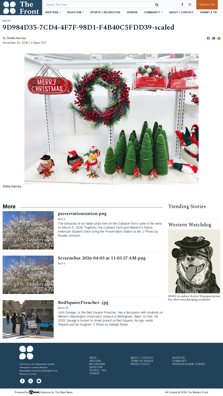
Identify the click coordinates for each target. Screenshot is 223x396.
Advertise (178, 357)
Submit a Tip (208, 12)
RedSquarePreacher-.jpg (83, 302)
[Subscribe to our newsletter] (39, 382)
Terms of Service (142, 360)
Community (179, 360)
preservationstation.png (82, 213)
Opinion (132, 12)
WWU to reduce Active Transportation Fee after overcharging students (194, 298)
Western (95, 360)
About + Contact (181, 12)
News (93, 357)
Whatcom (95, 367)
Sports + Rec (98, 370)
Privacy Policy (140, 364)
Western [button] (52, 12)
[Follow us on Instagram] (190, 4)
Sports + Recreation (105, 12)
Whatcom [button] (74, 12)
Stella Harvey (16, 38)
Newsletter (207, 4)
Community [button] (152, 12)
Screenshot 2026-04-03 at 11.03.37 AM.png (102, 258)
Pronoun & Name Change (188, 364)
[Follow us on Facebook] (182, 4)
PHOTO (7, 21)
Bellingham (97, 364)
